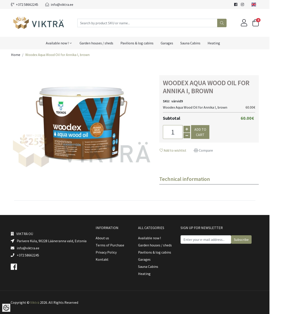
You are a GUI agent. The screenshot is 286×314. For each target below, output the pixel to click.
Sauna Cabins (199, 43)
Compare (211, 150)
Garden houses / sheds (105, 43)
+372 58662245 (32, 4)
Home (24, 54)
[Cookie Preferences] (6, 308)
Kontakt (110, 259)
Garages (175, 43)
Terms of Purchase (118, 245)
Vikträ (43, 302)
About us (110, 238)
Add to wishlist (181, 150)
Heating (222, 43)
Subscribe (249, 239)
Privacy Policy (114, 252)
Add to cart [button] (208, 132)
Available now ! (65, 43)
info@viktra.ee (68, 4)
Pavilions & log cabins (145, 43)
